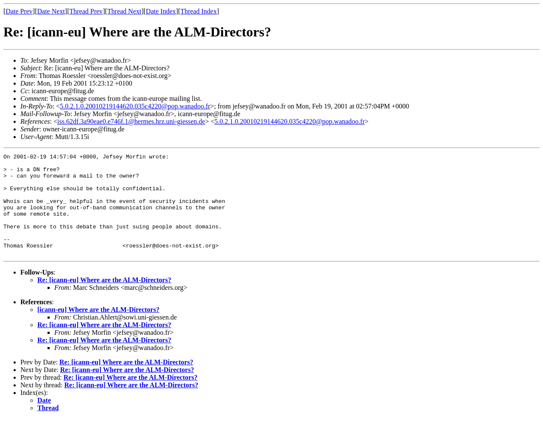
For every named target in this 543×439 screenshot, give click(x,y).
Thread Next (124, 11)
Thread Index (198, 11)
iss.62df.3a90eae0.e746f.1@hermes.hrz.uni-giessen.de (131, 121)
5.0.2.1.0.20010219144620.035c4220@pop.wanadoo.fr (135, 106)
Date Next (51, 11)
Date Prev (19, 11)
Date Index (161, 11)
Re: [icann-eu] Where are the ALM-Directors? (104, 300)
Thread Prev (86, 11)
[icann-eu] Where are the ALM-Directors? (98, 329)
